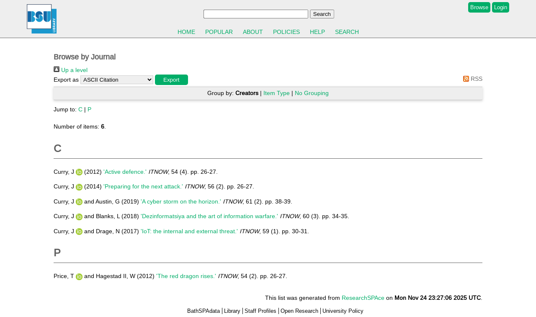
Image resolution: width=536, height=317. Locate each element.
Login (500, 7)
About (253, 31)
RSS (471, 78)
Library (232, 311)
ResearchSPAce (363, 297)
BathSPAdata (203, 311)
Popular (219, 31)
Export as (66, 79)
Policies (286, 31)
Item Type (276, 93)
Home (186, 31)
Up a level (71, 70)
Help (317, 31)
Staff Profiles (260, 311)
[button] (171, 80)
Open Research (299, 311)
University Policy (342, 311)
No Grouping (312, 93)
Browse (479, 7)
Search (347, 31)
